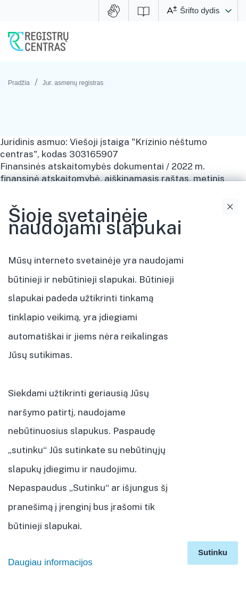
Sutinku (212, 552)
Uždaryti (230, 207)
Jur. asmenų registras (73, 83)
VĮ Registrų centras (38, 41)
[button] (228, 10)
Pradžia (19, 83)
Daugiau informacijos (50, 562)
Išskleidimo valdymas (231, 338)
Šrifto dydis (199, 10)
